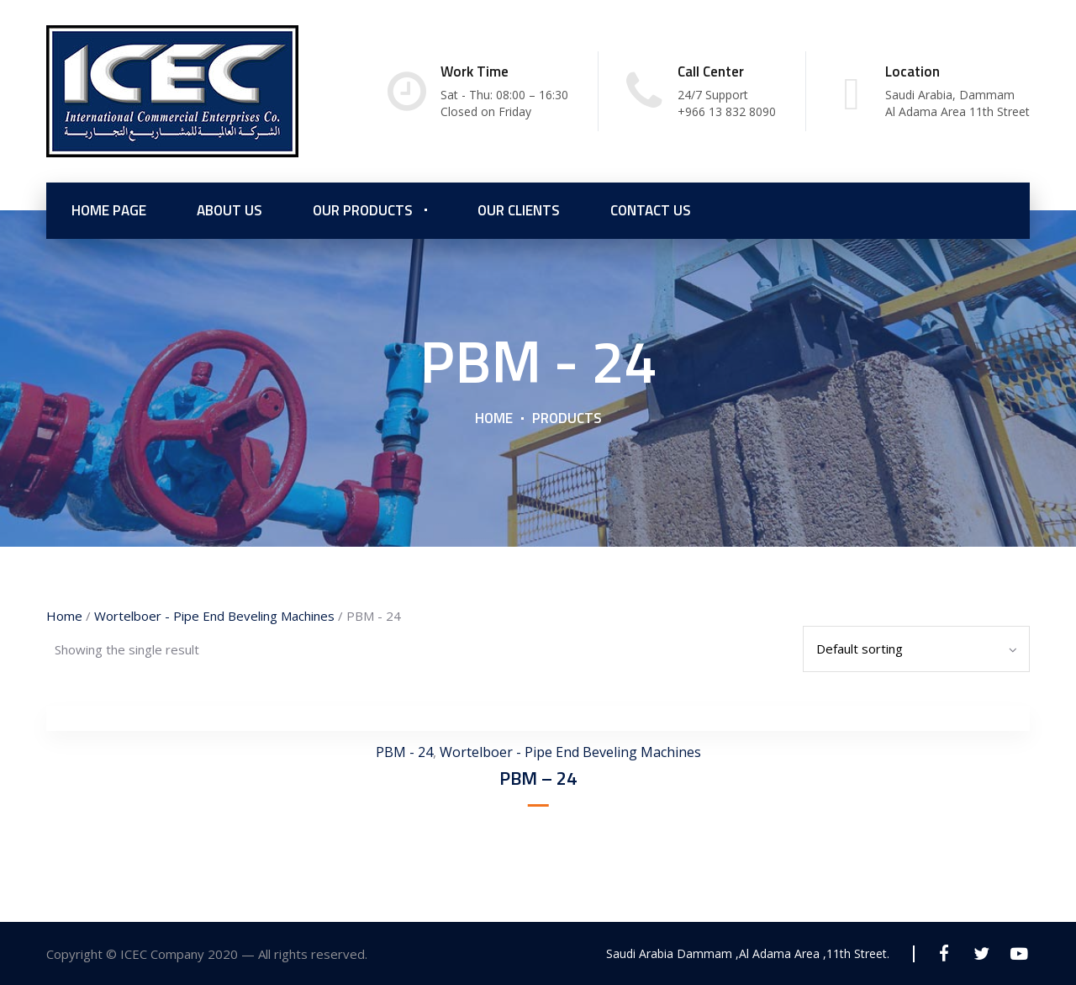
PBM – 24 (538, 778)
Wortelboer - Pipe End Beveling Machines (214, 615)
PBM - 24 (404, 752)
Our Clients (518, 210)
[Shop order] (916, 649)
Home (494, 418)
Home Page (108, 210)
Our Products (363, 210)
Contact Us (650, 210)
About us (229, 210)
